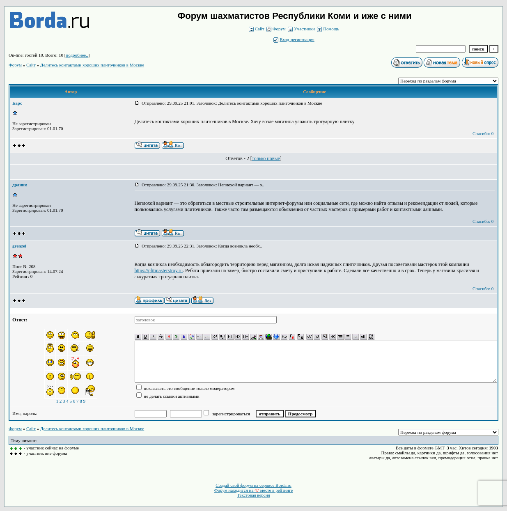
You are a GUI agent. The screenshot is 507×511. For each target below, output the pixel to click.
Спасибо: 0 (483, 133)
